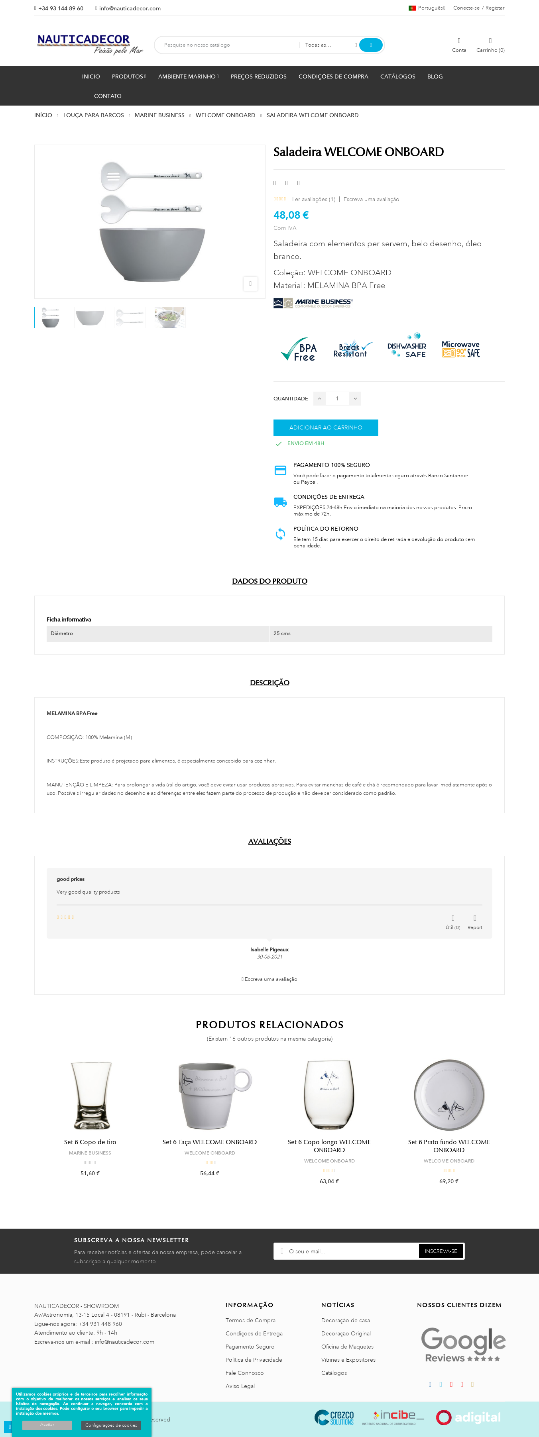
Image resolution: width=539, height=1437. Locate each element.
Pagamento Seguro (250, 1346)
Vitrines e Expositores (348, 1359)
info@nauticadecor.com (130, 8)
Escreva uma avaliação (371, 199)
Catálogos (334, 1372)
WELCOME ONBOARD (210, 1153)
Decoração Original (346, 1333)
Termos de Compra (250, 1320)
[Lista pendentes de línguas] (427, 8)
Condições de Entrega (254, 1333)
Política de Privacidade (254, 1359)
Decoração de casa (345, 1320)
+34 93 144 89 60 (60, 8)
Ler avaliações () (313, 199)
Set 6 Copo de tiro (90, 1142)
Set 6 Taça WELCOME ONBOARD (210, 1142)
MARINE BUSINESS (90, 1153)
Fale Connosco (245, 1372)
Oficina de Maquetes (347, 1346)
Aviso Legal (240, 1386)
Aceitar (47, 1424)
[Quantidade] (337, 399)
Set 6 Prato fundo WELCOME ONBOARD (449, 1146)
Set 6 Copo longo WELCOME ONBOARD (329, 1146)
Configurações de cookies (111, 1425)
